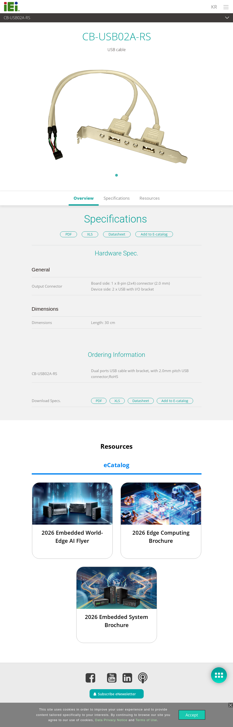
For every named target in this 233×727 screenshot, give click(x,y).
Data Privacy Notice (110, 720)
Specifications (117, 198)
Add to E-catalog (154, 234)
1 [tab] (116, 175)
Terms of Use (145, 720)
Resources (150, 198)
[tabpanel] (116, 116)
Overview (84, 198)
